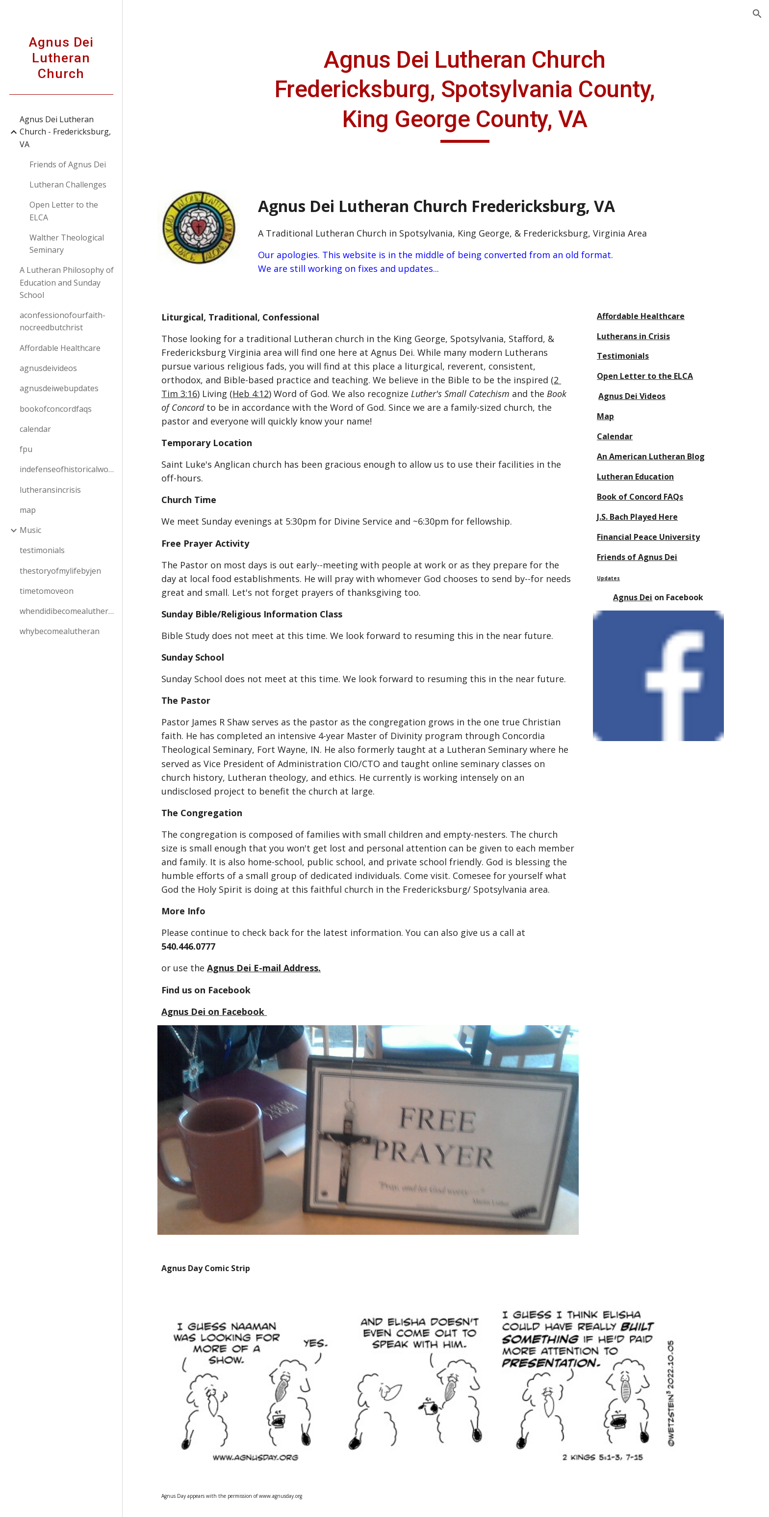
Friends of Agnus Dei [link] (67, 164)
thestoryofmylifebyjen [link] (60, 570)
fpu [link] (26, 449)
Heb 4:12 (256, 393)
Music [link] (30, 530)
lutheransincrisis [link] (50, 489)
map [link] (28, 510)
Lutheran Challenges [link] (67, 184)
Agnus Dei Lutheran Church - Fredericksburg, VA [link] (65, 132)
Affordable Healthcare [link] (60, 348)
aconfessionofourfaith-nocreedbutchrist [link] (62, 321)
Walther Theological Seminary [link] (66, 243)
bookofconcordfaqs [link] (56, 408)
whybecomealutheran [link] (60, 631)
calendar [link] (35, 429)
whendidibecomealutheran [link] (68, 611)
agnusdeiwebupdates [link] (59, 388)
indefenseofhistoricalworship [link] (68, 469)
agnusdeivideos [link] (48, 368)
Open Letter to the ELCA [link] (63, 210)
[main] (469, 94)
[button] (757, 14)
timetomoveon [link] (47, 591)
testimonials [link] (42, 550)
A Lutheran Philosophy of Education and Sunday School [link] (67, 282)
